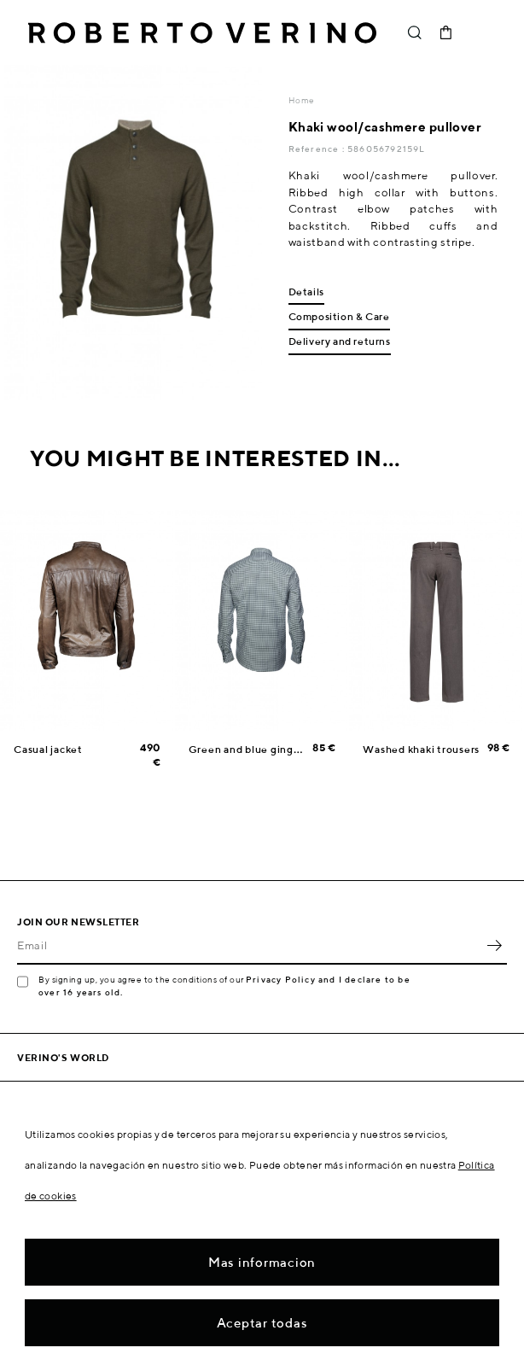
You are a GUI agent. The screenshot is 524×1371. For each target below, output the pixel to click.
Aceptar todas (262, 1323)
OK (494, 946)
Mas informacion (262, 1262)
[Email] (249, 946)
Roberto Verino (202, 32)
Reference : (317, 148)
